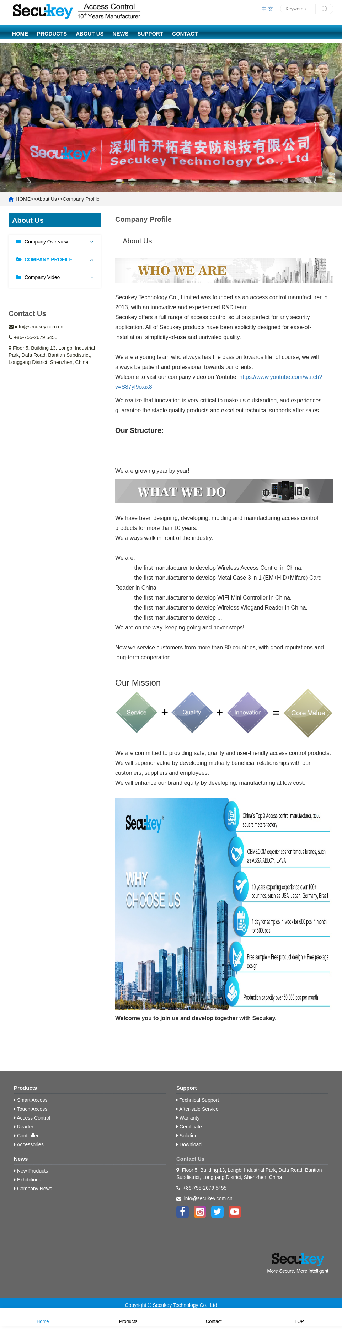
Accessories (29, 1144)
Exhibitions (27, 1179)
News (121, 34)
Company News (33, 1188)
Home (43, 1316)
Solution (186, 1135)
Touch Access (30, 1109)
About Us (89, 34)
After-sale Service (197, 1109)
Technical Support (197, 1100)
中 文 (267, 9)
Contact (185, 34)
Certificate (189, 1127)
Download (189, 1144)
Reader (23, 1127)
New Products (31, 1171)
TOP (299, 1316)
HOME (20, 34)
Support (151, 34)
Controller (26, 1135)
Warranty (187, 1118)
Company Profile (81, 199)
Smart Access (30, 1100)
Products (52, 34)
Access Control (32, 1118)
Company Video (42, 277)
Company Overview (46, 242)
